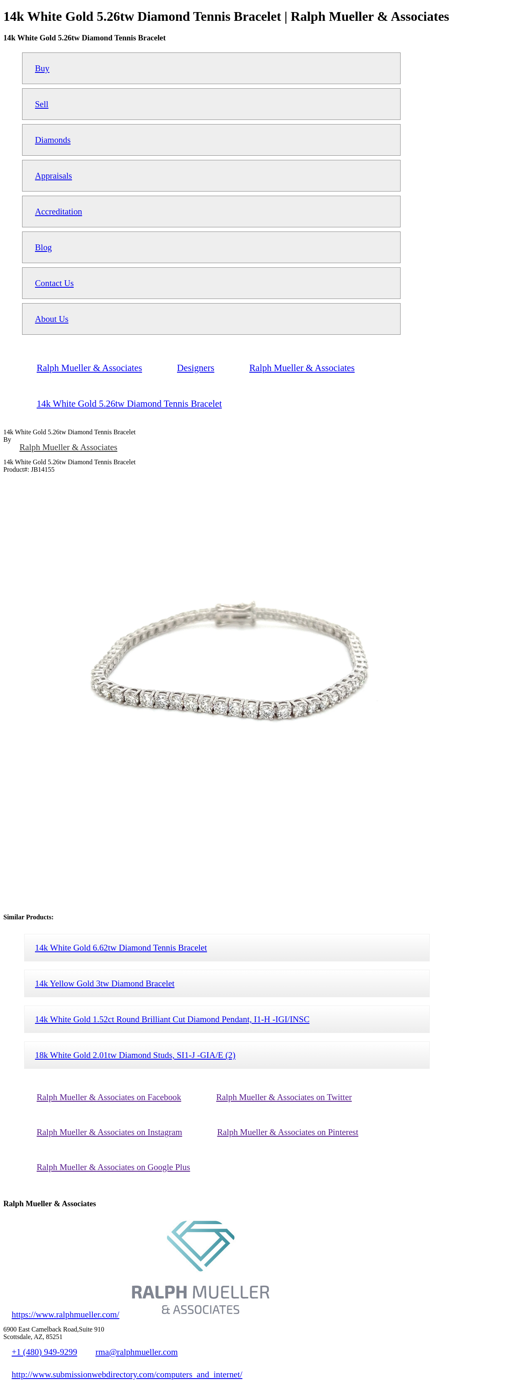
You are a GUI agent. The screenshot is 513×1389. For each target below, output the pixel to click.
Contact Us (54, 283)
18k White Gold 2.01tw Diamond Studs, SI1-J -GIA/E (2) (135, 1055)
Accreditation (58, 211)
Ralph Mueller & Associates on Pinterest (287, 1132)
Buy (42, 68)
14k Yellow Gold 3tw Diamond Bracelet (104, 983)
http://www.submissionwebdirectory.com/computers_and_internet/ (127, 1374)
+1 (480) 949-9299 (44, 1352)
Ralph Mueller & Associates (68, 447)
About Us (51, 319)
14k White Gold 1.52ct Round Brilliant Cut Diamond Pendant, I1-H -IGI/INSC (172, 1019)
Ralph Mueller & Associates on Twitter (284, 1097)
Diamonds (53, 139)
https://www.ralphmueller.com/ (66, 1314)
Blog (43, 247)
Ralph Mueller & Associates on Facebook (109, 1097)
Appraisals (53, 175)
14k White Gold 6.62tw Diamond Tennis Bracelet (121, 947)
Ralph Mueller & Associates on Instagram (109, 1132)
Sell (41, 104)
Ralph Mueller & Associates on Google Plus (113, 1167)
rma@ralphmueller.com (136, 1352)
